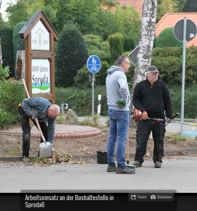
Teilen (142, 197)
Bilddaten (164, 197)
